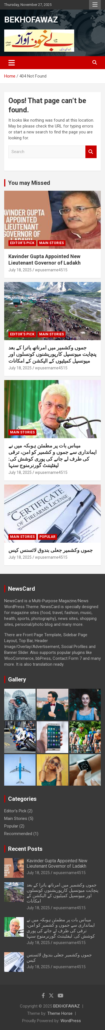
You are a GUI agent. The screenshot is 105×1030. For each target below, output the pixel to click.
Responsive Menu (95, 5)
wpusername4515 (51, 270)
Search (91, 151)
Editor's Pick (22, 243)
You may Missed (29, 182)
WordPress (70, 1020)
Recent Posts (25, 848)
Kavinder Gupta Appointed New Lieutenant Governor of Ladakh (57, 863)
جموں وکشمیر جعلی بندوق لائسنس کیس (50, 550)
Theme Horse (60, 1013)
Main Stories (51, 243)
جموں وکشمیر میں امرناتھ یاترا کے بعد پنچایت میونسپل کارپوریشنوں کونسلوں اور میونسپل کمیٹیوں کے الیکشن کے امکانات (52, 354)
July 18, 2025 (20, 270)
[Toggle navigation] (11, 62)
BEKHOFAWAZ (31, 19)
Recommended (18, 833)
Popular (47, 537)
